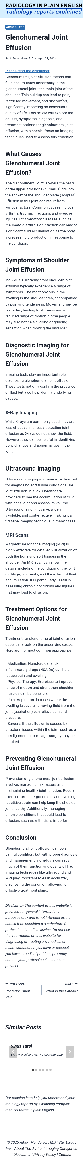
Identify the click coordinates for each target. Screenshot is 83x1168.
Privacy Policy (44, 1154)
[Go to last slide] (13, 1052)
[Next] (70, 1052)
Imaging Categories (61, 1148)
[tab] (33, 1070)
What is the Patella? (61, 986)
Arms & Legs (15, 27)
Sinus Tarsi (21, 1046)
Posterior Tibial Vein (21, 989)
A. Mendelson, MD (21, 58)
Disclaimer (22, 1154)
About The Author (28, 1148)
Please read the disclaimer (27, 71)
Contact (65, 1154)
